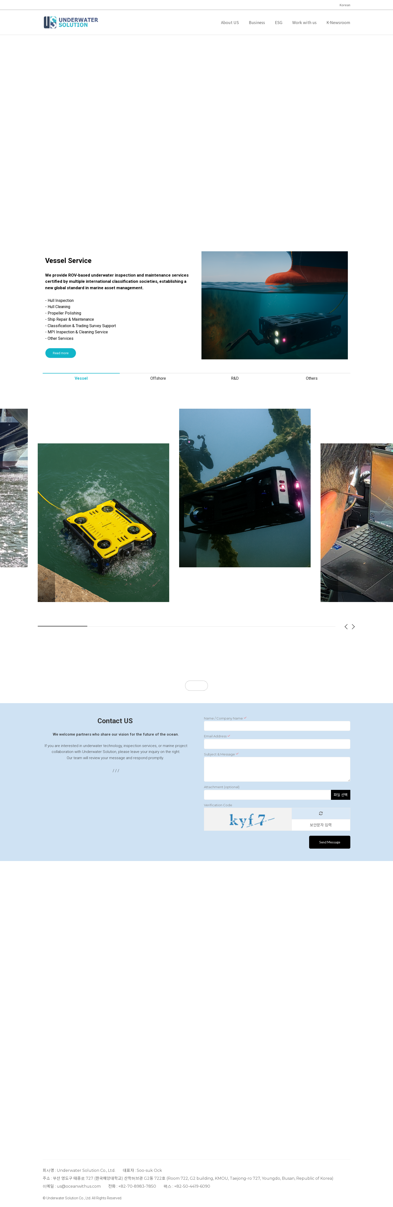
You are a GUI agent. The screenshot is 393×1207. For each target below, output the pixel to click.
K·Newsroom (338, 22)
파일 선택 (341, 795)
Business (257, 22)
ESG (278, 22)
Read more (60, 353)
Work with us (304, 22)
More (196, 685)
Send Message (329, 842)
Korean (345, 4)
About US (230, 22)
